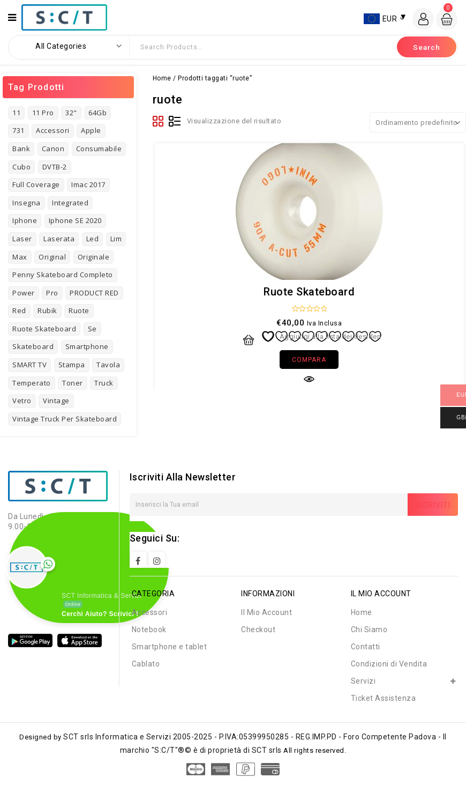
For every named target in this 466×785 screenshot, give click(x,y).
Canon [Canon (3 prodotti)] (53, 148)
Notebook (149, 629)
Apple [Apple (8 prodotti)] (91, 130)
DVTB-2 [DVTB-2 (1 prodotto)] (54, 167)
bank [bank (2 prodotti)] (21, 148)
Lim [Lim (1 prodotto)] (116, 238)
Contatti (365, 646)
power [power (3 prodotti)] (23, 293)
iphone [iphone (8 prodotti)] (24, 220)
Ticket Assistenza (383, 698)
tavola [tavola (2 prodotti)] (108, 364)
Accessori (150, 612)
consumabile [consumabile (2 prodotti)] (99, 148)
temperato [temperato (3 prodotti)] (31, 383)
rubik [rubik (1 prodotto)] (47, 310)
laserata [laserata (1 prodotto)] (58, 238)
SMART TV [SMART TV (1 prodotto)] (29, 364)
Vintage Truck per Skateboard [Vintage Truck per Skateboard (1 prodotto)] (64, 419)
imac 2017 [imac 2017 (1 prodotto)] (88, 184)
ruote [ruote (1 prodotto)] (79, 310)
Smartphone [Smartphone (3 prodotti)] (87, 346)
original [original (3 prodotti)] (52, 257)
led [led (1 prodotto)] (92, 238)
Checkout (258, 629)
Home (162, 78)
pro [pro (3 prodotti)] (52, 293)
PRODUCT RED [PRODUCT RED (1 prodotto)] (94, 293)
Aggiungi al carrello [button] (248, 340)
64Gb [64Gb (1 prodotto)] (97, 112)
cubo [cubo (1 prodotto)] (21, 167)
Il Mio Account (266, 612)
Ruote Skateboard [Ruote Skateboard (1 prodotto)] (44, 329)
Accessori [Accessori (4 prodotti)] (53, 130)
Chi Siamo (369, 629)
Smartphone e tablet (169, 646)
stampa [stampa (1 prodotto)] (71, 364)
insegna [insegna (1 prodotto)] (26, 203)
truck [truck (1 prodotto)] (104, 383)
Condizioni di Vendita (389, 664)
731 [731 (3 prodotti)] (18, 130)
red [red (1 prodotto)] (19, 310)
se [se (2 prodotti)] (92, 329)
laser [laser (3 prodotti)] (22, 238)
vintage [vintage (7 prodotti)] (56, 400)
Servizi (363, 681)
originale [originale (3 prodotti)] (94, 257)
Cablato (146, 664)
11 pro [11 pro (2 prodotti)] (43, 112)
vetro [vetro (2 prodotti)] (22, 400)
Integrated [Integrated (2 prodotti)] (70, 203)
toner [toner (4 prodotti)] (72, 383)
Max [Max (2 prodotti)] (19, 257)
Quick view (309, 379)
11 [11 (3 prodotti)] (16, 112)
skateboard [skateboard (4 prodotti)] (33, 346)
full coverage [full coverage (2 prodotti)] (36, 184)
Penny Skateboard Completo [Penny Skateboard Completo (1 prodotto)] (62, 274)
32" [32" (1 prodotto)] (71, 112)
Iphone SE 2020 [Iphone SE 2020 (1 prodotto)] (75, 220)
